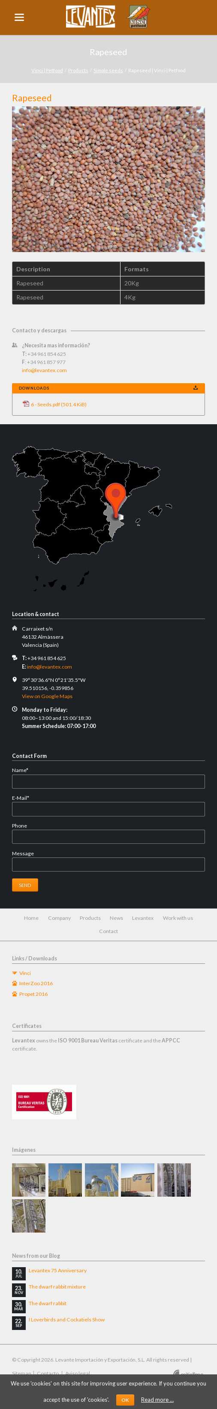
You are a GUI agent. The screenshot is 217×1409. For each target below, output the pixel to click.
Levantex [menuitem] (143, 918)
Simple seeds (108, 70)
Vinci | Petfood (47, 70)
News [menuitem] (116, 918)
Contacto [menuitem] (48, 1373)
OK (125, 1400)
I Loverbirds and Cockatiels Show (67, 1319)
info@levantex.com (44, 370)
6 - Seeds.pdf (59, 404)
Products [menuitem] (90, 918)
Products (78, 70)
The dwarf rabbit (47, 1303)
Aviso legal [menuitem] (77, 1373)
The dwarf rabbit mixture (57, 1286)
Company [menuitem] (59, 918)
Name (25, 770)
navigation (19, 17)
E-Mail (25, 798)
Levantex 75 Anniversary (58, 1270)
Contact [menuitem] (108, 931)
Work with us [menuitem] (178, 918)
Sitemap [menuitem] (21, 1373)
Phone (19, 825)
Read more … (157, 1399)
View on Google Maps (47, 696)
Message (23, 853)
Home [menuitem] (31, 918)
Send (25, 885)
